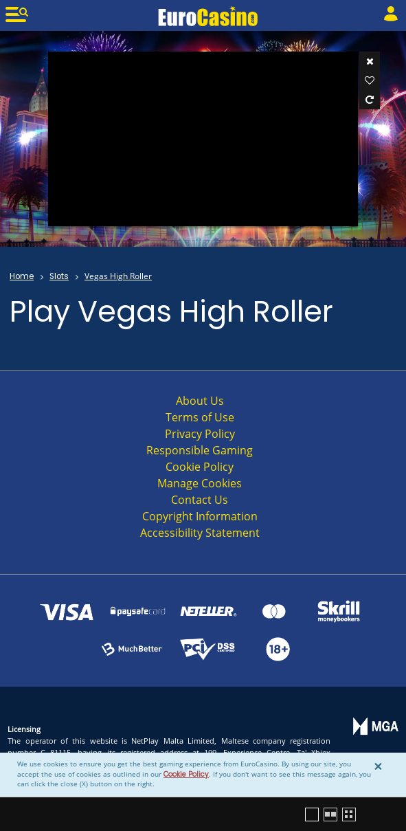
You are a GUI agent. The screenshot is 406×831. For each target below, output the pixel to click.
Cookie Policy (186, 774)
